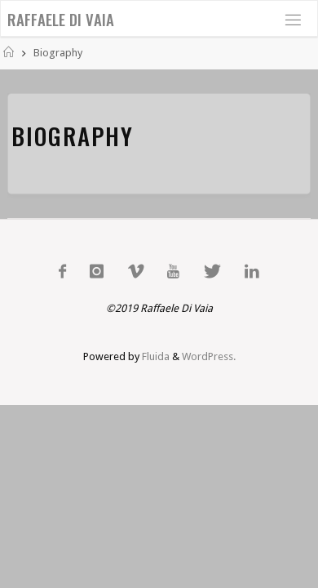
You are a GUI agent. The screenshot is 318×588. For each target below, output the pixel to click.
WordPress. (209, 356)
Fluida (154, 356)
